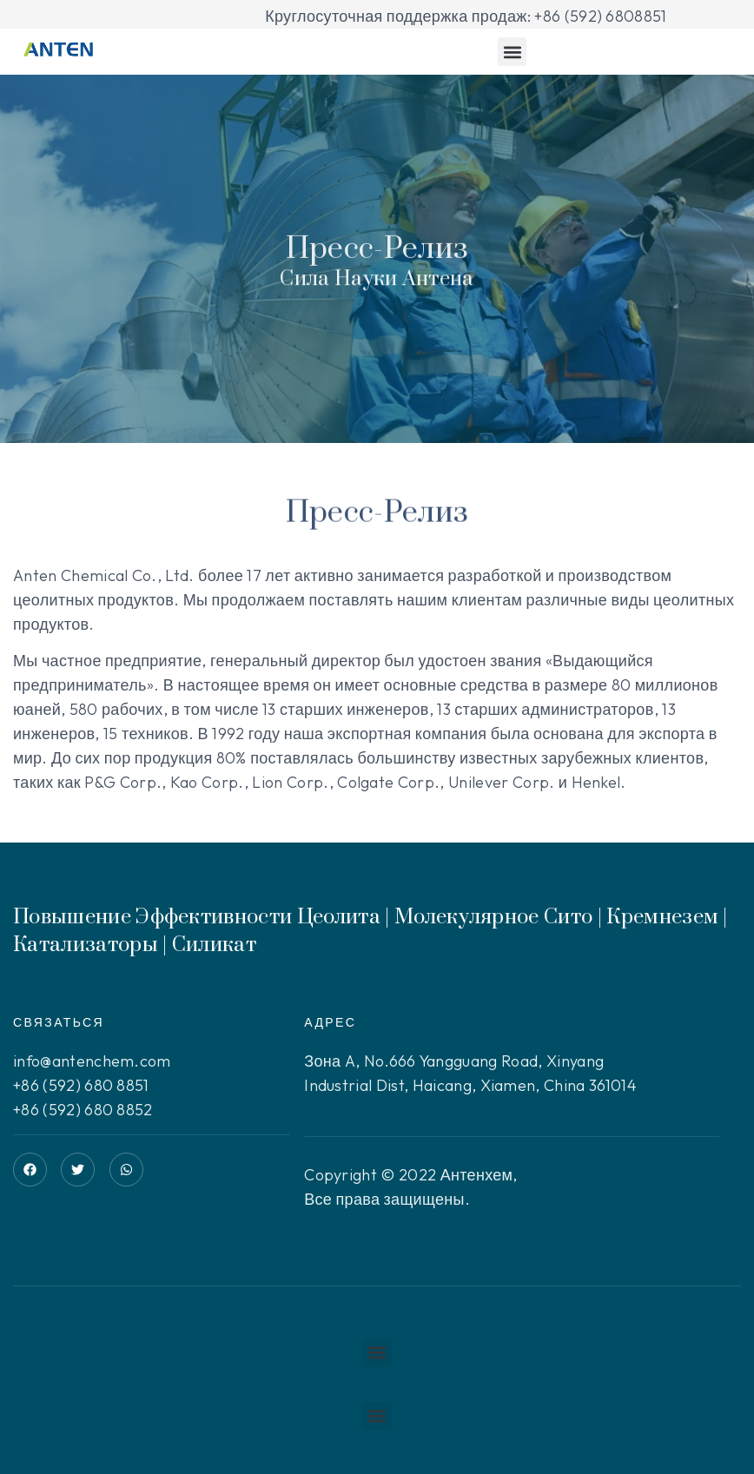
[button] (512, 51)
